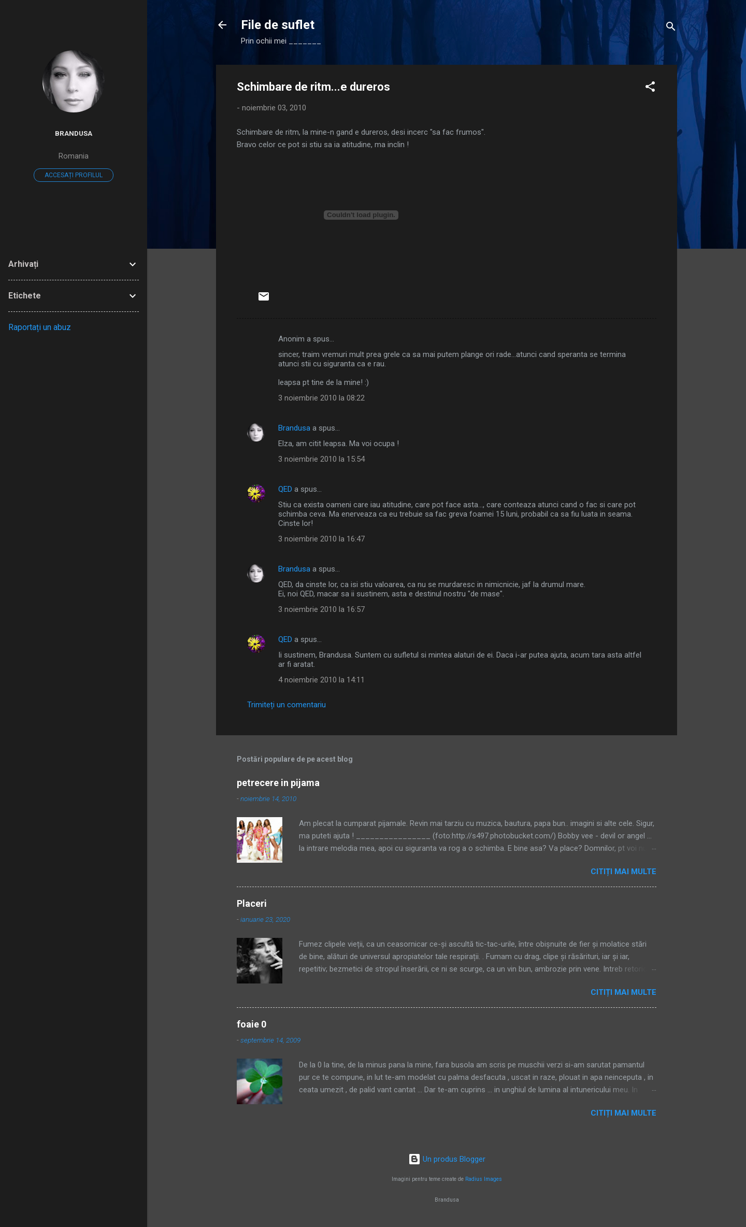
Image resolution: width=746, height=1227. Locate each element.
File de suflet (277, 25)
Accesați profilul (74, 175)
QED (285, 489)
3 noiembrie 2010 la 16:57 (321, 609)
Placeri (252, 903)
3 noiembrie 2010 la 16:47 (321, 539)
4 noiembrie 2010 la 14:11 (321, 679)
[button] (650, 88)
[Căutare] (671, 28)
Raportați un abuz (39, 327)
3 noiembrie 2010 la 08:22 (321, 398)
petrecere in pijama (278, 782)
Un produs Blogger (446, 1159)
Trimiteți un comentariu (286, 704)
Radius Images (483, 1179)
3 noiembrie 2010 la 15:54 (321, 459)
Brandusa (294, 428)
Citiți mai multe (623, 871)
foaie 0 (251, 1024)
